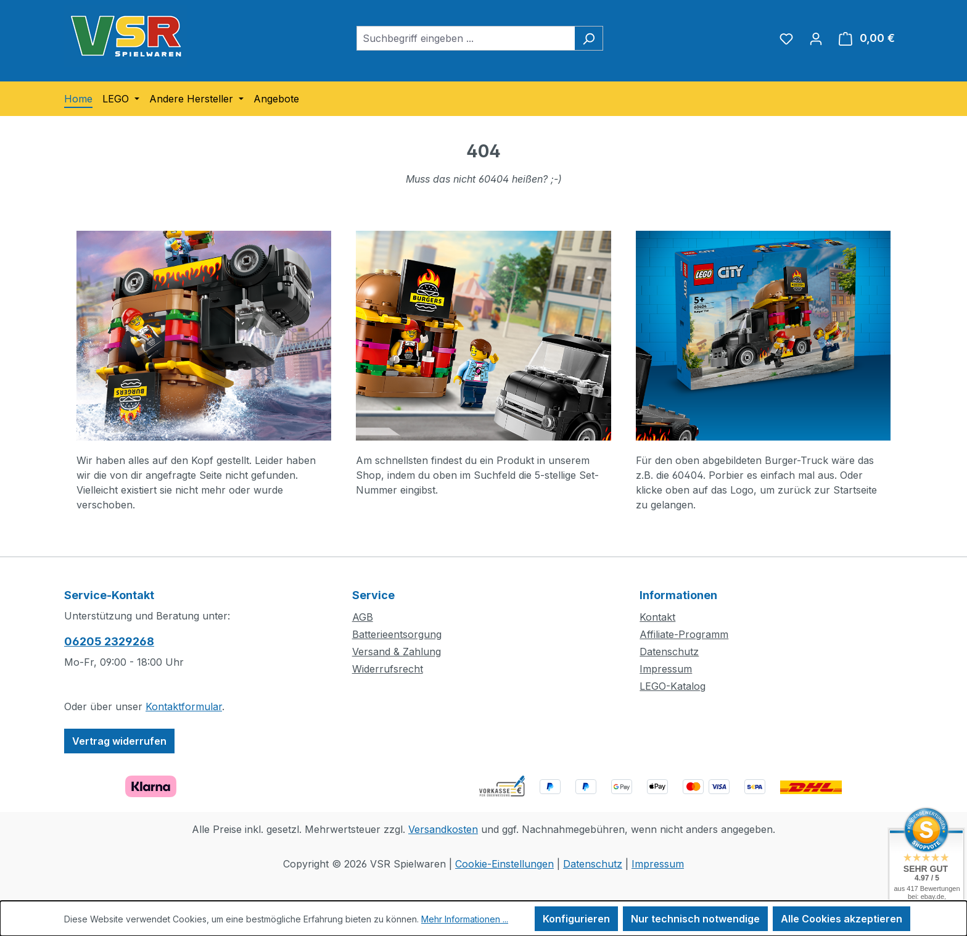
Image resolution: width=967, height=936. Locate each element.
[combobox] (465, 38)
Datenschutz (669, 651)
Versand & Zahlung (396, 651)
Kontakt (657, 617)
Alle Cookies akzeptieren (841, 919)
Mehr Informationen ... (464, 919)
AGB (362, 617)
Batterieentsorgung (397, 634)
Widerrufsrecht (387, 669)
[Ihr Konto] (816, 38)
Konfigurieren (576, 919)
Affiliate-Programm (684, 634)
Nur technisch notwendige (695, 919)
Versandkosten (443, 829)
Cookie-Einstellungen (504, 864)
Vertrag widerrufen (119, 741)
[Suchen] (588, 38)
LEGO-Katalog (673, 686)
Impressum (666, 669)
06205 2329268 (109, 641)
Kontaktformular (184, 706)
